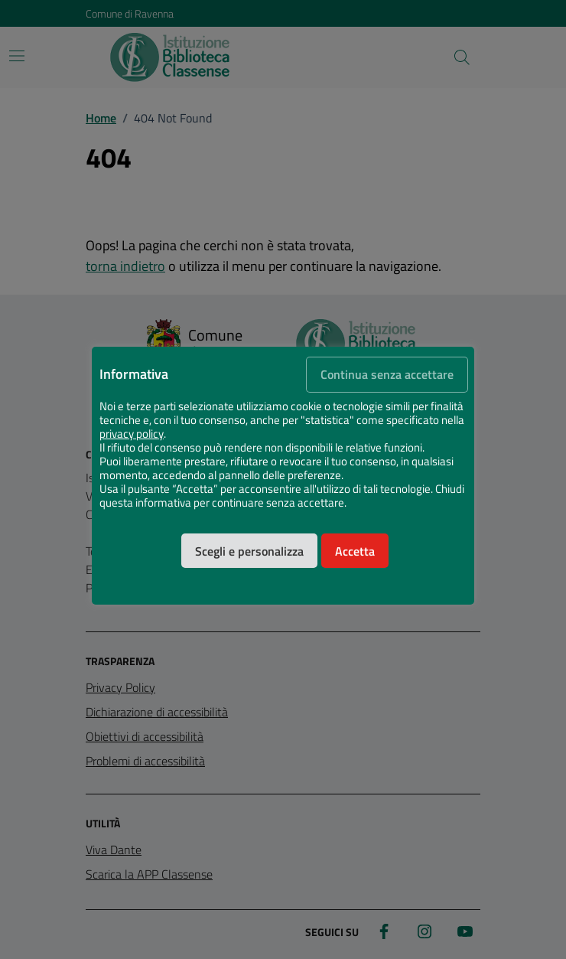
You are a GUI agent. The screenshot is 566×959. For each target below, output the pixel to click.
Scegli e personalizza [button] (249, 551)
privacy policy (131, 434)
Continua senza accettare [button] (387, 374)
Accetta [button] (355, 551)
